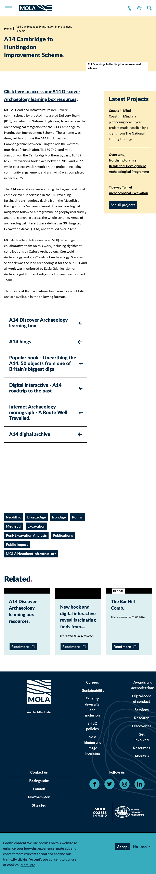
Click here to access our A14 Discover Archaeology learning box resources (45, 99)
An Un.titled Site (39, 745)
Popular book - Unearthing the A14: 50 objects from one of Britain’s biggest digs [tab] (42, 371)
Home (8, 28)
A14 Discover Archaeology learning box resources (27, 621)
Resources (141, 776)
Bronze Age (36, 525)
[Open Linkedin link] (139, 812)
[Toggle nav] (11, 8)
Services (142, 738)
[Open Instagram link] (124, 812)
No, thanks (141, 847)
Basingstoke (39, 808)
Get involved (141, 765)
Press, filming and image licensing (92, 773)
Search (148, 8)
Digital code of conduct (141, 727)
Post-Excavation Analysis (26, 543)
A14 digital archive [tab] (29, 442)
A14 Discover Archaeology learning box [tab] (38, 330)
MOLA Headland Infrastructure (31, 561)
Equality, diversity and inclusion (92, 735)
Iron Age (59, 525)
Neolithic (13, 525)
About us (141, 784)
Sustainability (93, 718)
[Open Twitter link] (109, 812)
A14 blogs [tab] (20, 349)
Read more (20, 674)
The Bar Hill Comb (127, 614)
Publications (63, 543)
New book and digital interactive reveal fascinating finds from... (76, 635)
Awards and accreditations (143, 713)
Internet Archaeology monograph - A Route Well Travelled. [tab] (38, 420)
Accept (123, 847)
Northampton (39, 825)
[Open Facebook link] (94, 812)
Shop (136, 8)
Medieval (13, 534)
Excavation (36, 534)
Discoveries (141, 754)
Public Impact (17, 552)
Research (141, 746)
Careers (92, 710)
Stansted (39, 833)
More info (28, 865)
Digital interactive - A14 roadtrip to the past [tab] (35, 396)
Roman (77, 525)
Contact (125, 8)
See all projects (123, 205)
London (39, 817)
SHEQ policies (92, 754)
